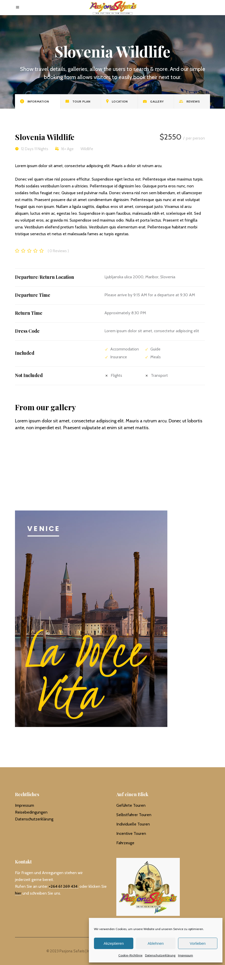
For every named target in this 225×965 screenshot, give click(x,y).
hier (18, 893)
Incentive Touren (131, 833)
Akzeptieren (114, 943)
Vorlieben (198, 943)
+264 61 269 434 (63, 886)
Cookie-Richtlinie (130, 955)
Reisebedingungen (31, 812)
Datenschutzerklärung (160, 955)
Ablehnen (156, 943)
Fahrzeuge (125, 842)
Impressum (185, 955)
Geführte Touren (131, 805)
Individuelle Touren (133, 824)
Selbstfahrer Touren (133, 814)
